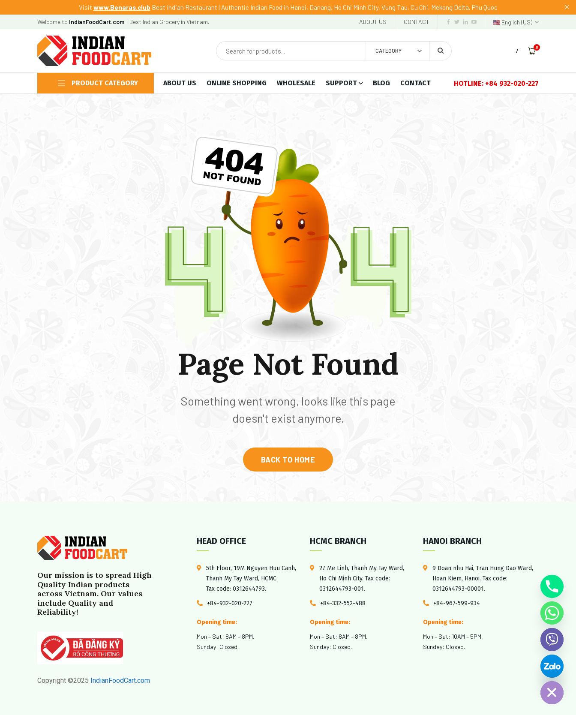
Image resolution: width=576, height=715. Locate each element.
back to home (288, 459)
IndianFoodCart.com (119, 680)
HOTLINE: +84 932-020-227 (496, 83)
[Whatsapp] (552, 613)
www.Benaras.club (121, 7)
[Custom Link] (552, 666)
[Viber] (552, 639)
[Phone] (552, 586)
